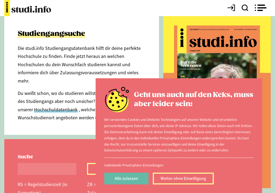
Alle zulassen (126, 178)
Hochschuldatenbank (56, 109)
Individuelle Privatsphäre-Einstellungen (133, 165)
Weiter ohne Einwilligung (183, 178)
